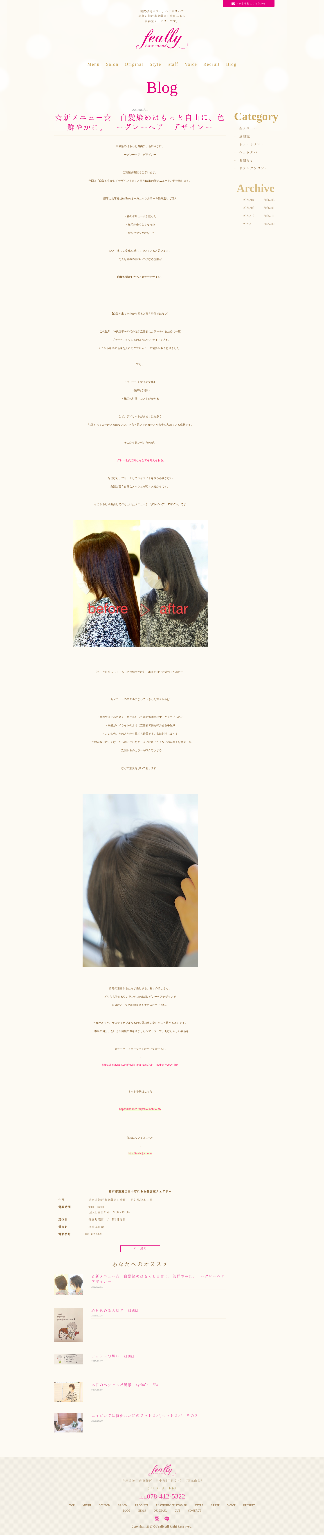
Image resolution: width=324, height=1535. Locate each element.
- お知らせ (244, 160)
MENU (87, 1505)
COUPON (104, 1505)
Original (134, 64)
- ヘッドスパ (245, 152)
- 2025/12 (246, 216)
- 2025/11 (266, 216)
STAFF (215, 1505)
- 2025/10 (246, 224)
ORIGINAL (160, 1510)
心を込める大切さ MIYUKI (115, 1310)
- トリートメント (249, 144)
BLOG (126, 1510)
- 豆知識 (242, 136)
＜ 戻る (140, 1248)
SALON (122, 1505)
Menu (93, 64)
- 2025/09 (266, 224)
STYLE (199, 1505)
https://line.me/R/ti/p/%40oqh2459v (140, 1109)
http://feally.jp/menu (140, 1153)
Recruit (211, 64)
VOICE (231, 1505)
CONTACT (194, 1510)
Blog (231, 64)
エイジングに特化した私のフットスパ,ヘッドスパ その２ (144, 1416)
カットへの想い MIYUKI (113, 1356)
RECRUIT (249, 1505)
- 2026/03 (266, 200)
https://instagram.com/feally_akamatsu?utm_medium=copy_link (140, 1064)
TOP (72, 1505)
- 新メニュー (245, 128)
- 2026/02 (246, 208)
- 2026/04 (246, 200)
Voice (191, 64)
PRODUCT (141, 1505)
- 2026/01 (266, 208)
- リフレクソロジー (251, 168)
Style (155, 64)
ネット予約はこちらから (249, 3)
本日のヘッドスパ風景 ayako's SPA (124, 1385)
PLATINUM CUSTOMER (171, 1505)
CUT (177, 1510)
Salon (112, 64)
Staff (172, 64)
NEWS (142, 1510)
